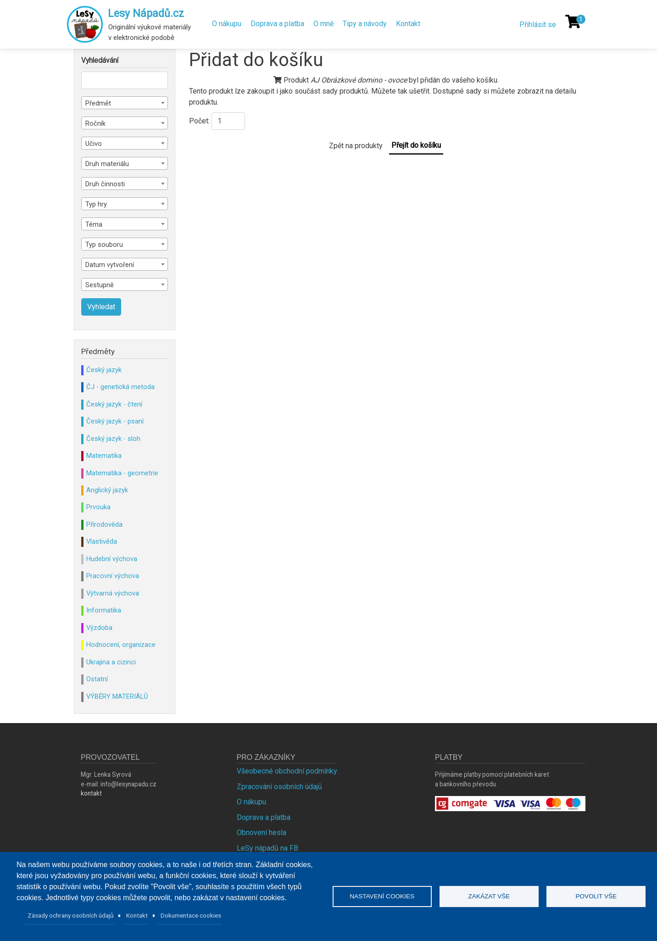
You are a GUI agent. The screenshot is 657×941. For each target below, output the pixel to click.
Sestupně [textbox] (99, 285)
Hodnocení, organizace (121, 644)
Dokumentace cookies (191, 915)
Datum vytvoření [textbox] (109, 265)
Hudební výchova (111, 559)
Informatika (103, 610)
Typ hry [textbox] (96, 204)
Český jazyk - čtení (114, 404)
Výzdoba (99, 628)
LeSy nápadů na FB (267, 848)
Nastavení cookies (382, 896)
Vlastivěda (101, 541)
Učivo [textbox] (93, 143)
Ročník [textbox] (95, 123)
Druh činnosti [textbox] (105, 184)
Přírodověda (104, 524)
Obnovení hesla (261, 832)
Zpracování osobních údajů (279, 786)
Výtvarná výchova (112, 593)
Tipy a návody (365, 23)
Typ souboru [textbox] (104, 244)
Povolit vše (596, 896)
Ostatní (97, 679)
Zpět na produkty (356, 145)
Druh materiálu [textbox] (107, 164)
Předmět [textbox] (98, 103)
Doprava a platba (277, 23)
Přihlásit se (537, 24)
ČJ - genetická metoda (120, 387)
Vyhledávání (99, 60)
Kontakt (408, 23)
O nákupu (226, 23)
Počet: (199, 121)
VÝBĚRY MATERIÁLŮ (117, 696)
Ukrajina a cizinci (111, 662)
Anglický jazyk (107, 490)
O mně (323, 23)
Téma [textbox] (93, 224)
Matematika (104, 455)
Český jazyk (104, 370)
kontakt (91, 793)
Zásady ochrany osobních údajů (71, 915)
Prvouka (98, 507)
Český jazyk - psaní (115, 421)
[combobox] (124, 102)
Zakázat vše (489, 896)
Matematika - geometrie (122, 473)
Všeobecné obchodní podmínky (287, 771)
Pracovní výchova (112, 576)
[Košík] (573, 21)
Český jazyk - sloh (113, 438)
